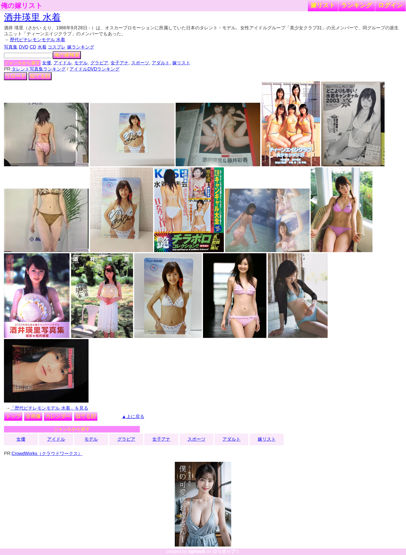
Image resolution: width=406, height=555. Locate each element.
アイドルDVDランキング (94, 69)
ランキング (356, 5)
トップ (13, 416)
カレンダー (58, 416)
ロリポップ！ (226, 551)
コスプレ (57, 47)
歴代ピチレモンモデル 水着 (37, 39)
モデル (81, 62)
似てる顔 (40, 76)
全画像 (33, 416)
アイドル (63, 62)
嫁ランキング (80, 47)
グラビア (99, 62)
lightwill (196, 551)
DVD (23, 47)
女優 (46, 62)
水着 (42, 47)
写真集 (10, 47)
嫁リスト (323, 5)
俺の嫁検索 (67, 55)
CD (33, 47)
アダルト (161, 62)
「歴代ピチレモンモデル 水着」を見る (49, 408)
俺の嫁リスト (22, 5)
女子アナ (120, 62)
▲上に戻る (133, 416)
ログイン (390, 5)
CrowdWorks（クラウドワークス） (47, 453)
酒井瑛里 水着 (32, 17)
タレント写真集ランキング (39, 69)
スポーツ (140, 62)
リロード (15, 76)
